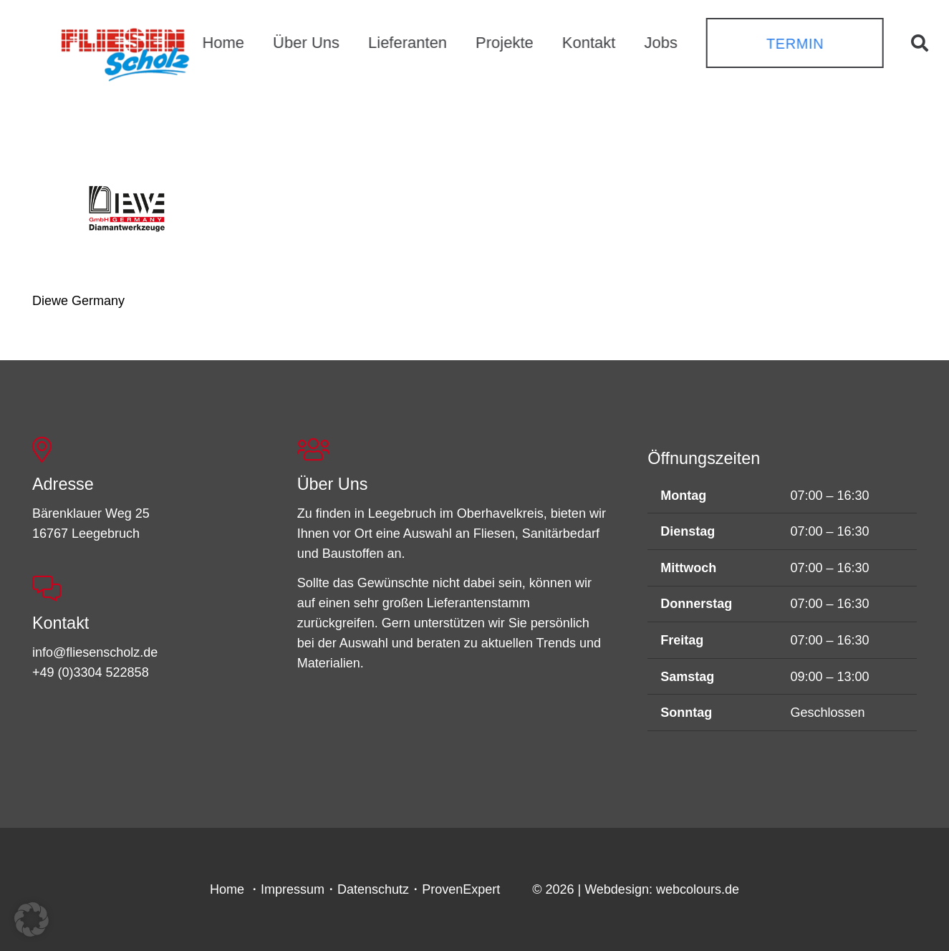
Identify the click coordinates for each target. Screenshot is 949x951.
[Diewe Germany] (128, 212)
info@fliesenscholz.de (95, 652)
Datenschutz (373, 889)
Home (227, 889)
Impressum (292, 889)
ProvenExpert (461, 889)
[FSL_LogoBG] (125, 52)
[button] (919, 43)
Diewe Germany (78, 301)
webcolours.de (697, 889)
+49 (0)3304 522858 (90, 672)
